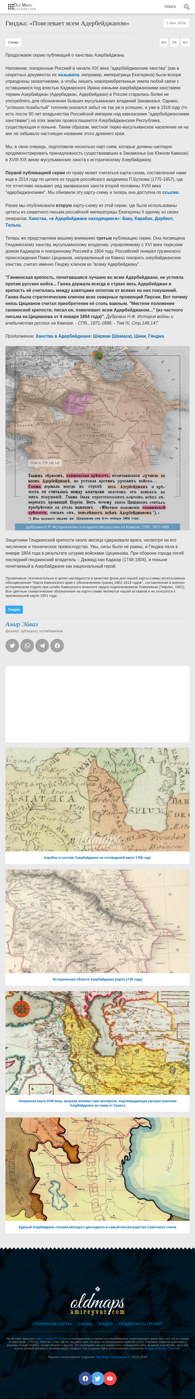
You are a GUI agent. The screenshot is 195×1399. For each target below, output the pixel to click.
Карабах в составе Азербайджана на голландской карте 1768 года (97, 858)
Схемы (85, 1324)
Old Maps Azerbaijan (111, 1357)
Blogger (149, 1348)
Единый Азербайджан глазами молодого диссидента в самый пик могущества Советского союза (98, 1227)
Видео (106, 1324)
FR (174, 42)
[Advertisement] (97, 704)
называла (68, 74)
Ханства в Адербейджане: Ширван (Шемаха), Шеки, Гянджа (100, 336)
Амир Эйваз (21, 624)
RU (185, 42)
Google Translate (169, 1348)
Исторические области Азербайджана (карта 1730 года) (97, 979)
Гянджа (14, 610)
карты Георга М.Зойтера (52, 1338)
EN (164, 42)
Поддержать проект (141, 1324)
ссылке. (170, 192)
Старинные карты (52, 1324)
